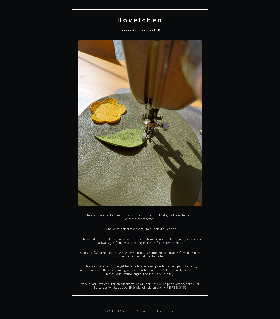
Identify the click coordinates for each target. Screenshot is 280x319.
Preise (141, 309)
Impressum (165, 309)
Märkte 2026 (115, 309)
